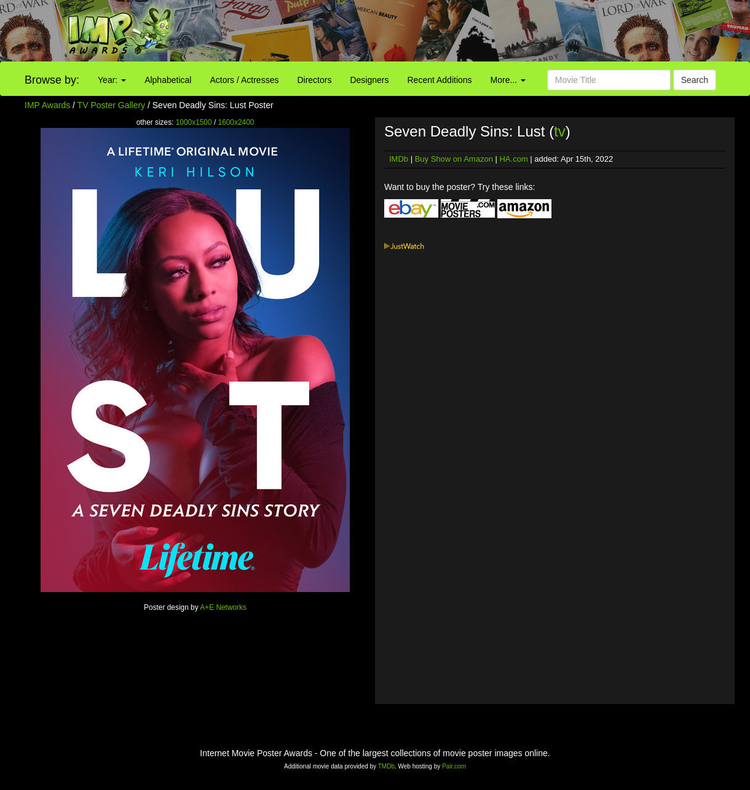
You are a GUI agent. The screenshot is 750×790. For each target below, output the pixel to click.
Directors (314, 80)
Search (694, 80)
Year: (112, 80)
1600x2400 (236, 122)
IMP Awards (47, 105)
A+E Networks (223, 607)
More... (508, 80)
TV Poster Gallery (111, 105)
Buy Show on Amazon (454, 159)
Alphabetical (167, 80)
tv (560, 131)
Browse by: (52, 80)
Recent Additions (440, 80)
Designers (369, 80)
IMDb (398, 159)
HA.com (513, 159)
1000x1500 (194, 122)
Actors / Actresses (244, 80)
